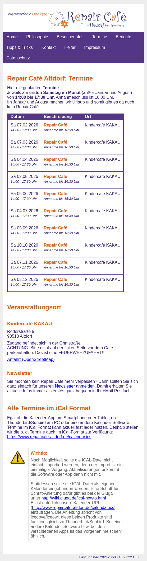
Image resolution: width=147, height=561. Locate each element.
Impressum (94, 47)
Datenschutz (18, 58)
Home (12, 37)
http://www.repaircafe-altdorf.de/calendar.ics (73, 507)
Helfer (70, 47)
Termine (99, 37)
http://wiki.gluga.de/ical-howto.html (74, 498)
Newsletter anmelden (75, 386)
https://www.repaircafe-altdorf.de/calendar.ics (49, 437)
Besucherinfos (70, 37)
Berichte (123, 37)
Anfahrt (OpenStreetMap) (31, 359)
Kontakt (48, 47)
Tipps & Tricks (19, 47)
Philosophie (37, 37)
